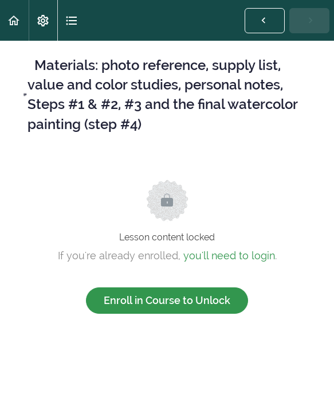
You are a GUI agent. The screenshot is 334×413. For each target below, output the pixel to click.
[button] (14, 20)
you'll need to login (229, 256)
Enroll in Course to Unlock (167, 300)
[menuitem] (43, 20)
